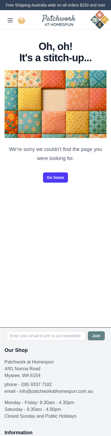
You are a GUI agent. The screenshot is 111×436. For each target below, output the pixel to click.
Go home (55, 177)
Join (96, 336)
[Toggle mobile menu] (10, 20)
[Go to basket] (21, 20)
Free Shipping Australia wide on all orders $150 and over (55, 5)
